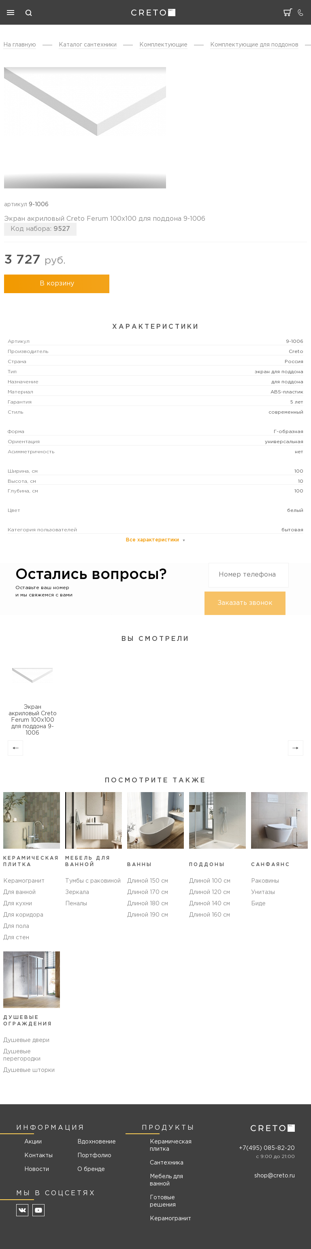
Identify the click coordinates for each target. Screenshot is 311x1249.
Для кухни (17, 903)
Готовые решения (163, 1201)
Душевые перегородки (21, 1055)
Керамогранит (24, 881)
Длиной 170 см (147, 892)
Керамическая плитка (171, 1145)
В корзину (57, 284)
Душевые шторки (29, 1070)
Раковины (265, 881)
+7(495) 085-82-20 (267, 1148)
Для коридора (23, 915)
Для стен (16, 937)
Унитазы (263, 892)
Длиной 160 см (209, 915)
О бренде (91, 1169)
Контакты (38, 1155)
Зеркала (77, 892)
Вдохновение (93, 1141)
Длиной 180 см (147, 903)
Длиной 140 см (209, 903)
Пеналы (76, 903)
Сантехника (166, 1162)
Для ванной (19, 892)
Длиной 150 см (147, 881)
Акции (33, 1141)
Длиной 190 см (147, 915)
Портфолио (93, 1155)
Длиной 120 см (209, 892)
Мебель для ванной (166, 1180)
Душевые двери (26, 1040)
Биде (258, 903)
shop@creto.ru (274, 1175)
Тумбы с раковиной (93, 881)
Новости (36, 1169)
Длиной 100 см (209, 881)
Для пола (16, 926)
